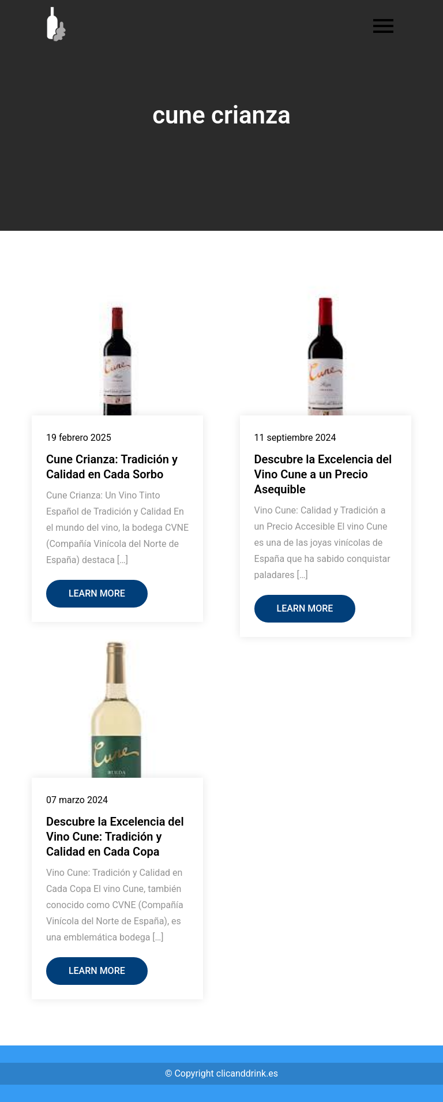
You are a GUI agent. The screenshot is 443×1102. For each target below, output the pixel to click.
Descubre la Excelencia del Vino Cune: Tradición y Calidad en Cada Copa (115, 837)
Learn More (97, 593)
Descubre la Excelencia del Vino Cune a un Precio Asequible (323, 474)
